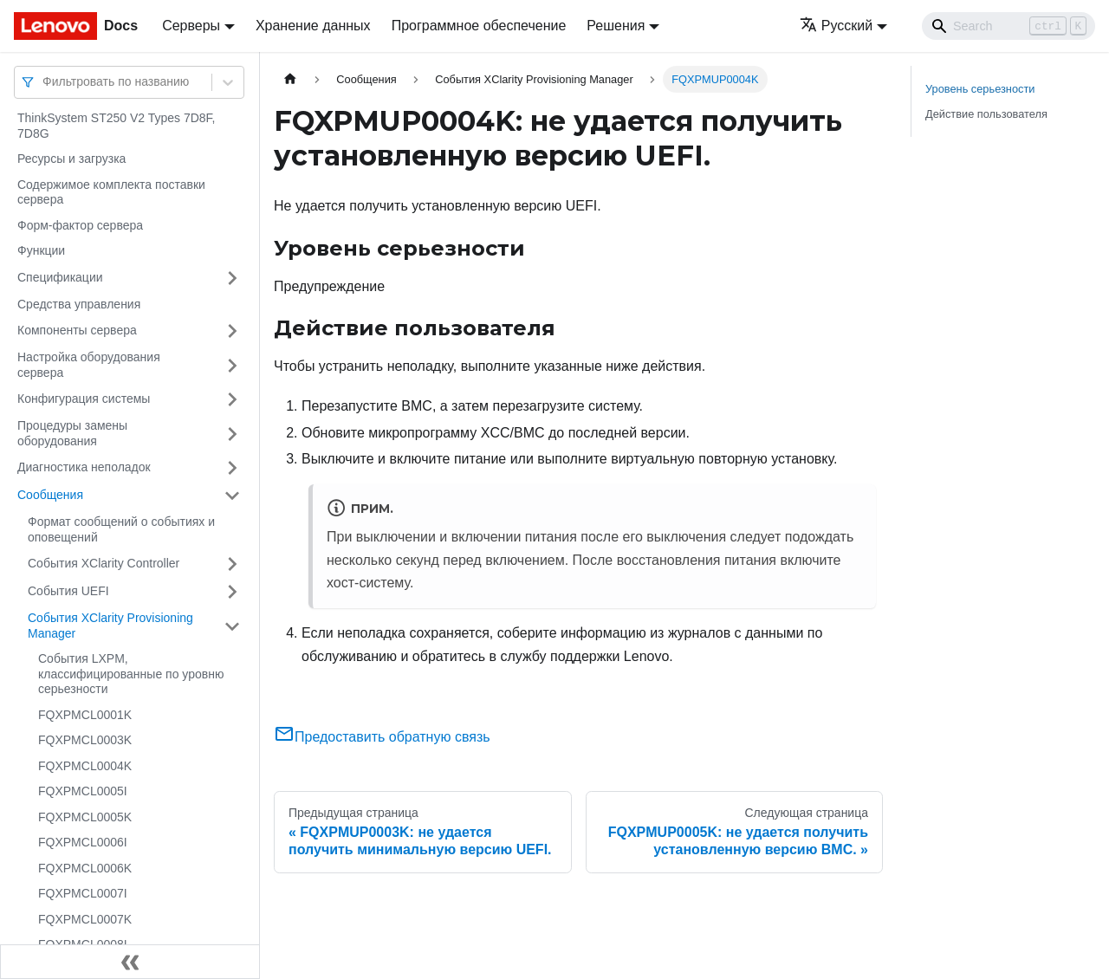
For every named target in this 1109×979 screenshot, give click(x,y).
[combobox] (44, 82)
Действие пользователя (986, 113)
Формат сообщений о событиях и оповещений (121, 529)
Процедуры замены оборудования (72, 433)
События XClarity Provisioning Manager (110, 625)
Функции (41, 250)
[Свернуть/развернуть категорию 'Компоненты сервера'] (232, 331)
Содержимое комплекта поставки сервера (111, 192)
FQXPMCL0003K (85, 740)
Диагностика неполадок (84, 467)
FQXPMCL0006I (82, 842)
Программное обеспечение (479, 25)
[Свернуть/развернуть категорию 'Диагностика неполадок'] (232, 468)
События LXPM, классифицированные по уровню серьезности (131, 674)
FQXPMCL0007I (82, 893)
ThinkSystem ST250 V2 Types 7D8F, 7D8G (116, 125)
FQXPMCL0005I (82, 791)
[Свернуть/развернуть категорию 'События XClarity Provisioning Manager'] (232, 626)
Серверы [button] (191, 25)
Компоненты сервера (77, 330)
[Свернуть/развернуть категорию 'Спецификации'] (232, 278)
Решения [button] (616, 25)
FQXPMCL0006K (85, 868)
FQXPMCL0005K (85, 817)
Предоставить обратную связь (382, 736)
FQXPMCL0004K (85, 766)
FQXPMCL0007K (85, 919)
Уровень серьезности (979, 88)
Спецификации (60, 277)
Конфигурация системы (83, 398)
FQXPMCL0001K (85, 715)
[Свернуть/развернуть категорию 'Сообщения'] (232, 495)
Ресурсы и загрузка (71, 158)
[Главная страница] (290, 79)
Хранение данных (313, 25)
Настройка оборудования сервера (88, 364)
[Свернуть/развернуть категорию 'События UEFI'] (232, 592)
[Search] (1008, 26)
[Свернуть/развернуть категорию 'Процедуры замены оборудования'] (232, 433)
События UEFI (68, 591)
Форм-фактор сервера (80, 225)
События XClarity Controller (103, 563)
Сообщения (50, 495)
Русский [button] (836, 25)
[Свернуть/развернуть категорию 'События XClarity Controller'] (232, 564)
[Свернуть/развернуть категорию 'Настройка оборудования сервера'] (232, 365)
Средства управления (78, 304)
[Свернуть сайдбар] (130, 961)
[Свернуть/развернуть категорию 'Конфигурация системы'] (232, 399)
